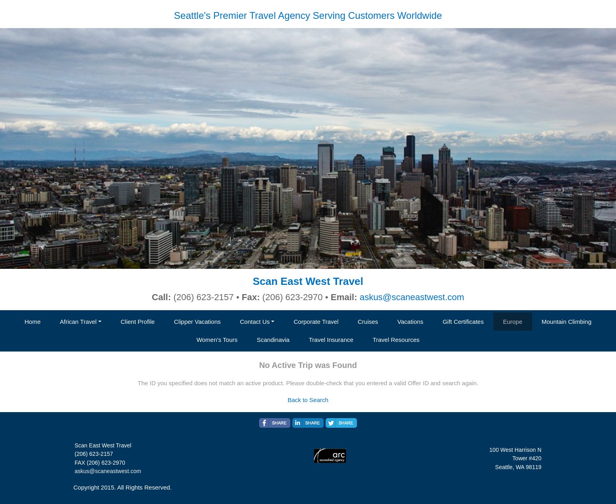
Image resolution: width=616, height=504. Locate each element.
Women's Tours (217, 339)
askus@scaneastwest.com (412, 297)
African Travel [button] (78, 321)
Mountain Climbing (567, 321)
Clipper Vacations (197, 321)
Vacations (410, 321)
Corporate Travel (316, 321)
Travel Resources (396, 339)
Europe (512, 321)
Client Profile (138, 321)
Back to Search (308, 399)
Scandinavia (273, 339)
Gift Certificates (463, 321)
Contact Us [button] (255, 321)
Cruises (368, 321)
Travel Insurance (331, 339)
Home (32, 321)
